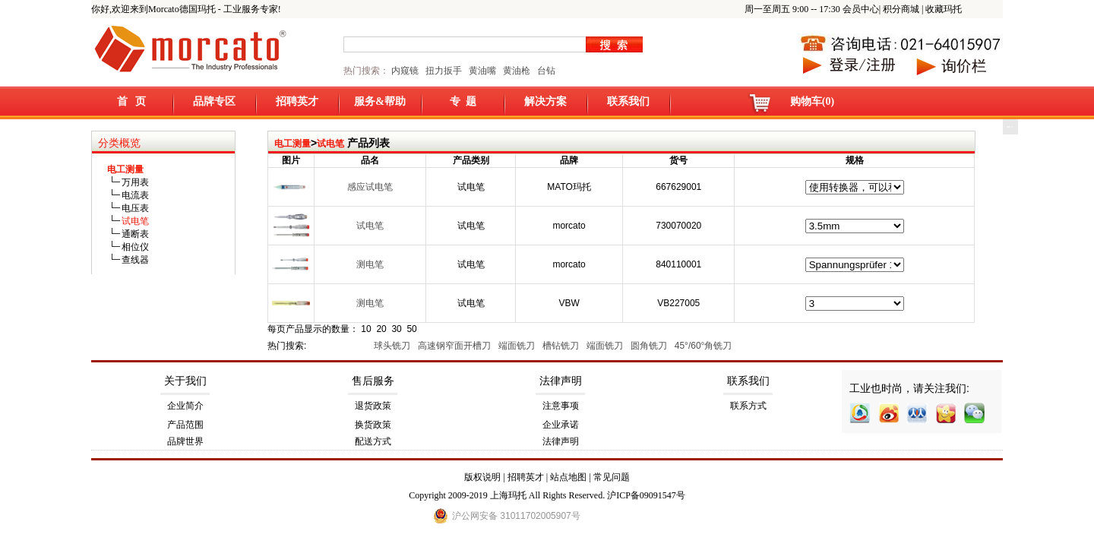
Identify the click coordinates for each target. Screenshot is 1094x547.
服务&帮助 (380, 101)
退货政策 (373, 405)
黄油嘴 (482, 70)
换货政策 (373, 424)
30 (396, 329)
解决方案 (545, 101)
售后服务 (373, 381)
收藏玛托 (943, 9)
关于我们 (185, 381)
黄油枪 (516, 70)
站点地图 (568, 477)
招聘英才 (297, 101)
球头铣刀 (393, 345)
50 (411, 329)
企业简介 (185, 405)
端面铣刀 (517, 345)
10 (366, 329)
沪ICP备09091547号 (646, 495)
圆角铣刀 (650, 345)
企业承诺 (560, 424)
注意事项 (560, 405)
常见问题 (611, 477)
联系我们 (628, 101)
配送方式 (373, 441)
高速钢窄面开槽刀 (455, 345)
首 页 (132, 101)
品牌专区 (214, 101)
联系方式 (748, 405)
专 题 (463, 101)
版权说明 (482, 477)
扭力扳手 (443, 70)
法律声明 (560, 381)
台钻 (545, 70)
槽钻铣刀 (561, 345)
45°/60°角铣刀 (705, 345)
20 (381, 329)
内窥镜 (405, 70)
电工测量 (292, 143)
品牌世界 (185, 441)
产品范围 (185, 424)
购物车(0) (812, 101)
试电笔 (330, 143)
